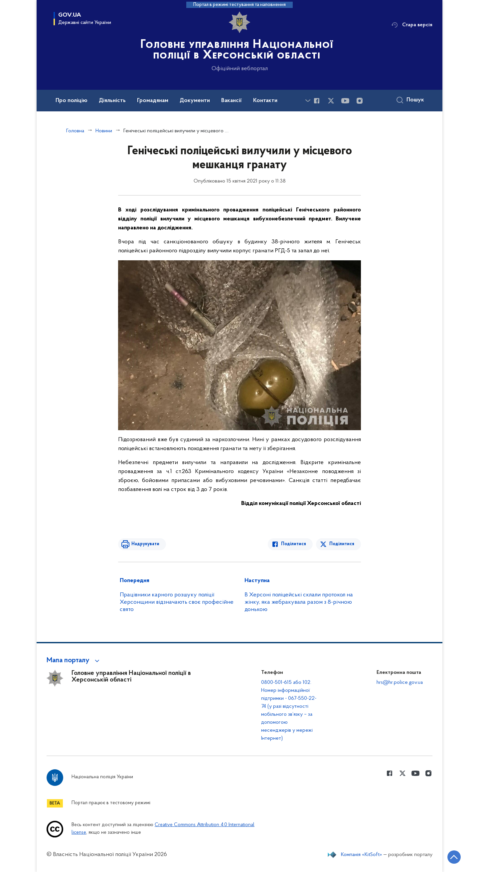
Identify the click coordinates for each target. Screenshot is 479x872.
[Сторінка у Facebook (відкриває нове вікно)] (317, 101)
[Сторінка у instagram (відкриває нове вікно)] (360, 101)
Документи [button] (195, 101)
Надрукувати (145, 544)
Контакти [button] (265, 101)
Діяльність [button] (112, 101)
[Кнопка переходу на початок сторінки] (454, 857)
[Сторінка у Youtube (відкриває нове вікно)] (345, 101)
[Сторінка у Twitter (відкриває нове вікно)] (331, 101)
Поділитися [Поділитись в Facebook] (293, 544)
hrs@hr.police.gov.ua (400, 682)
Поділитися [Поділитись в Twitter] (341, 544)
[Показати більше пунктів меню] (308, 100)
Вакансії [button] (231, 101)
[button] (74, 661)
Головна (75, 131)
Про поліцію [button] (71, 101)
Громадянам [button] (152, 101)
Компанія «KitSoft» (361, 854)
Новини (103, 131)
